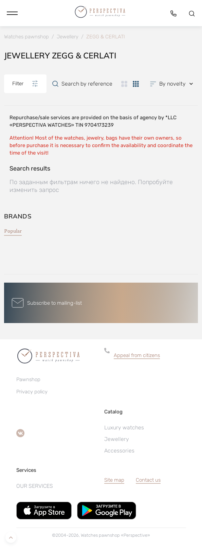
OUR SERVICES (34, 486)
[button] (12, 13)
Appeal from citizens (137, 355)
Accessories (119, 450)
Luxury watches (124, 427)
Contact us (148, 480)
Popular (13, 231)
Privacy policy (32, 392)
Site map (114, 480)
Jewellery (116, 439)
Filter (25, 83)
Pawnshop (28, 379)
